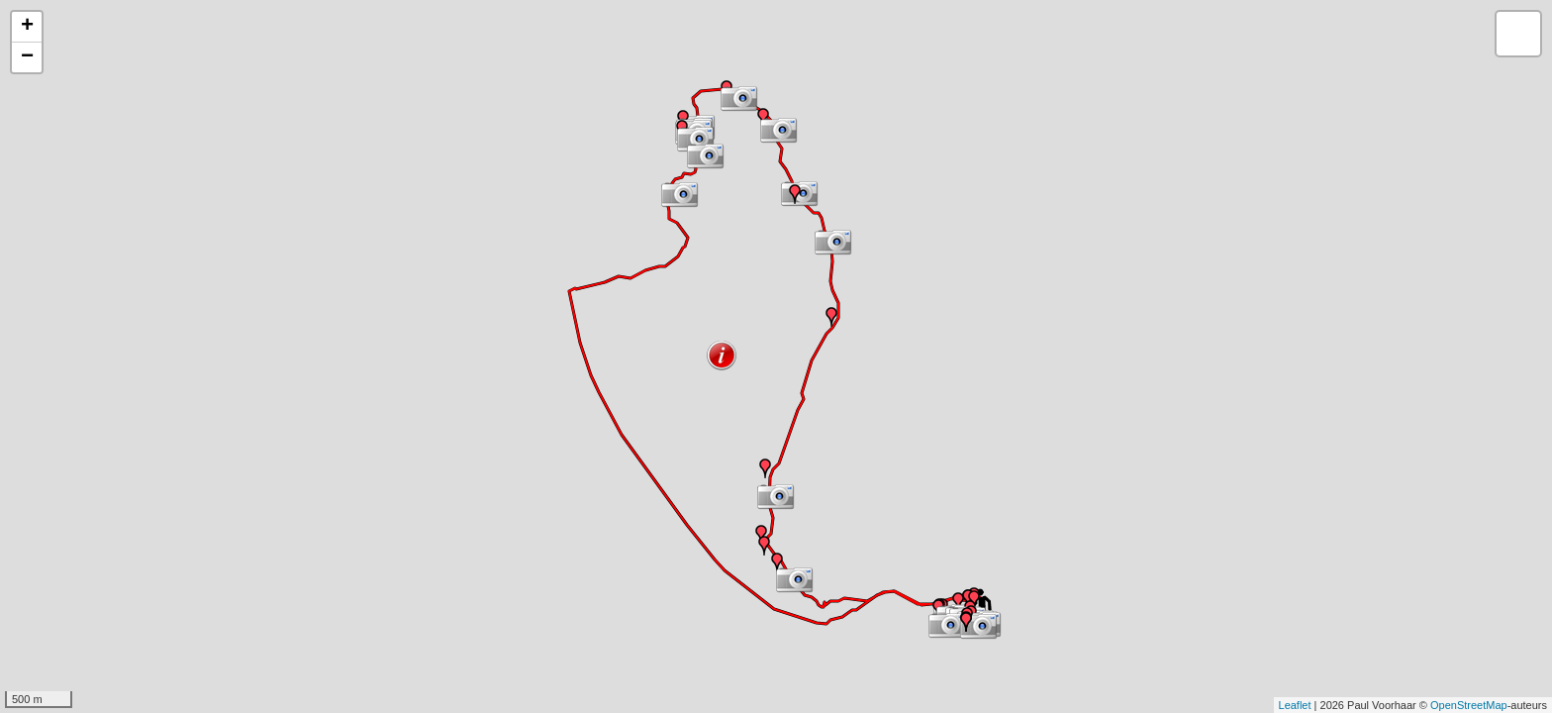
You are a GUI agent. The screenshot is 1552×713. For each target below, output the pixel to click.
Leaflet (1295, 705)
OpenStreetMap (1468, 705)
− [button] (27, 57)
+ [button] (27, 27)
